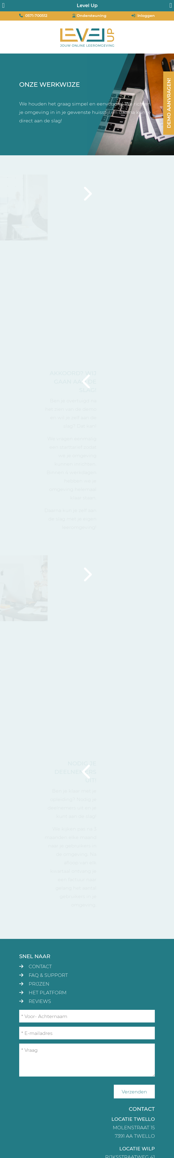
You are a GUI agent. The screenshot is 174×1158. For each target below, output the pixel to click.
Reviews (40, 1001)
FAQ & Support (48, 975)
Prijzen (39, 984)
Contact (40, 966)
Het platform (47, 992)
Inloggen (146, 15)
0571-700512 (36, 15)
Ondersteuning (91, 15)
